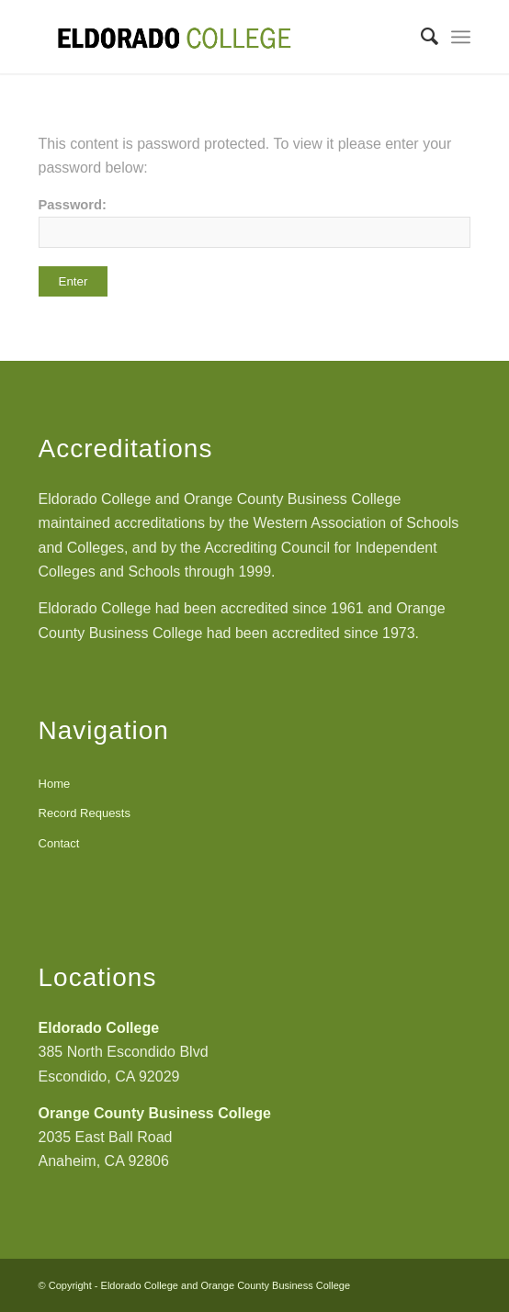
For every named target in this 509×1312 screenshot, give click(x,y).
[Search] (420, 36)
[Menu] (460, 37)
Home (55, 784)
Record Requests (84, 813)
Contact (59, 843)
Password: (255, 222)
